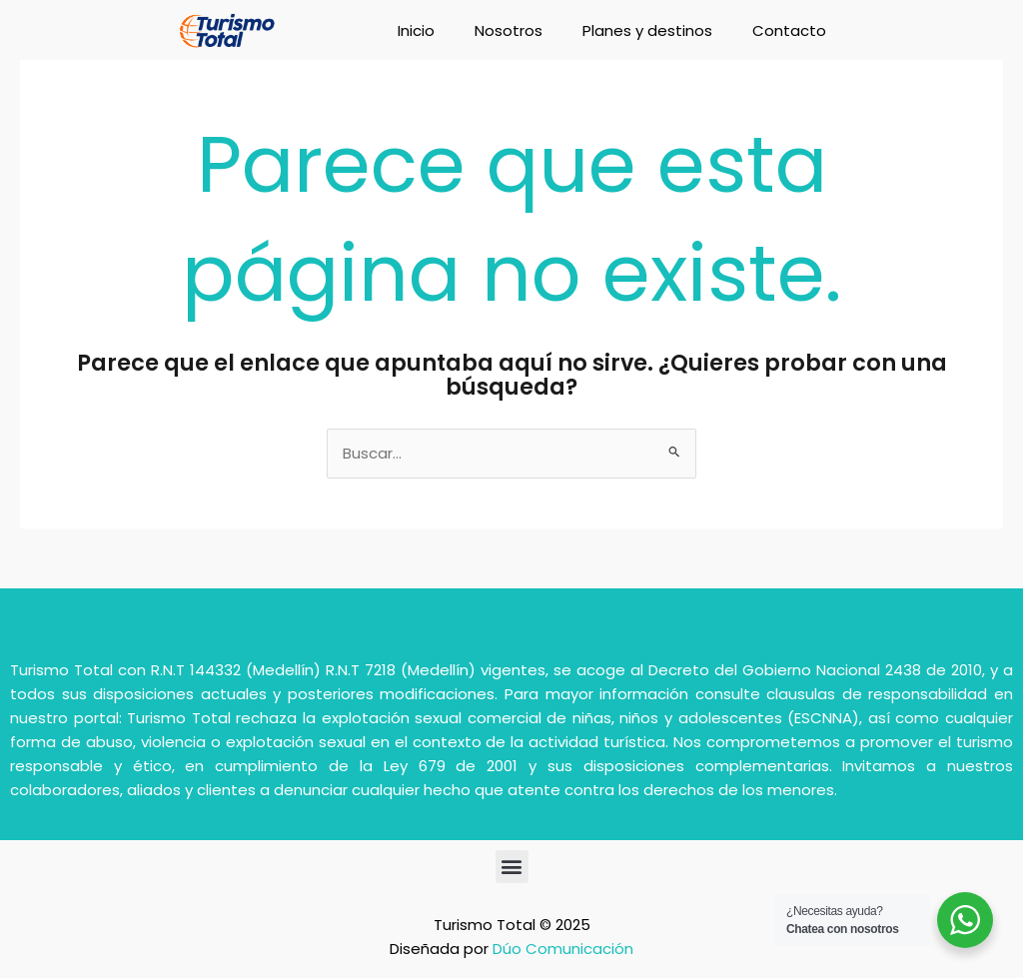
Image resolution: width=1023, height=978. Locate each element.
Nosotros (508, 30)
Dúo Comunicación (563, 948)
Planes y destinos (647, 30)
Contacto (789, 30)
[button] (512, 866)
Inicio (416, 30)
